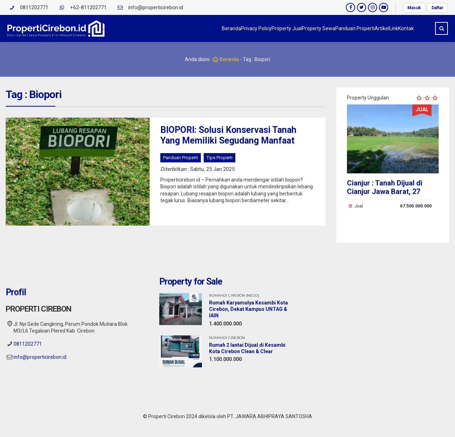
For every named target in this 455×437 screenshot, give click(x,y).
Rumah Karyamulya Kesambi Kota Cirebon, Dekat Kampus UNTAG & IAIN (248, 309)
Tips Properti (219, 157)
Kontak (399, 28)
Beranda (124, 28)
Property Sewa (254, 28)
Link (372, 28)
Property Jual (208, 28)
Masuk (414, 7)
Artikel (346, 28)
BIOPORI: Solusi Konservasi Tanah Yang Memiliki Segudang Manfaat (228, 135)
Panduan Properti (305, 28)
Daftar (437, 7)
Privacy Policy (164, 28)
